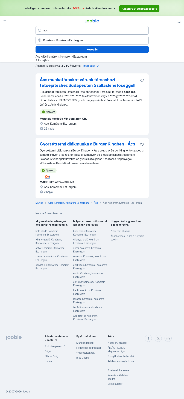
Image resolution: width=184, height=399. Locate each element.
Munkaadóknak (85, 342)
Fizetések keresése (118, 370)
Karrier (48, 361)
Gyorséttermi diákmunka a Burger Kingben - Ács (87, 144)
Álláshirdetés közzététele (139, 8)
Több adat (91, 66)
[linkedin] (168, 338)
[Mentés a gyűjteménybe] (141, 80)
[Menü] (4, 21)
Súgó (48, 351)
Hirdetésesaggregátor (88, 347)
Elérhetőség (51, 356)
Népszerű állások (120, 231)
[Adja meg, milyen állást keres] (92, 30)
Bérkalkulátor (115, 383)
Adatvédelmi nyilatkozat (121, 361)
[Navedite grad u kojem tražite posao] (92, 40)
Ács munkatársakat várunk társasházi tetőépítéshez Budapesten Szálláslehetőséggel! (87, 82)
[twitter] (158, 338)
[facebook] (148, 338)
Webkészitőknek (85, 352)
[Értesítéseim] (179, 21)
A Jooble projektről (55, 346)
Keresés (92, 49)
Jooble (26, 391)
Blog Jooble (82, 357)
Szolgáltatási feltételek (121, 356)
